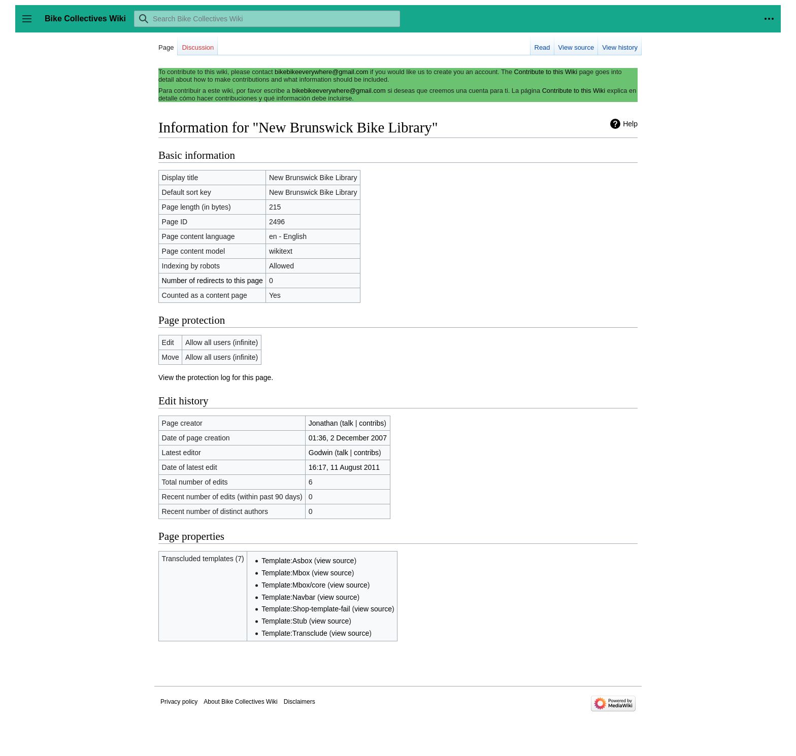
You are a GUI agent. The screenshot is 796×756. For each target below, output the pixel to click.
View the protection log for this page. (215, 377)
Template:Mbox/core (293, 585)
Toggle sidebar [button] (30, 23)
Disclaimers (299, 701)
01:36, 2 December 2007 (348, 438)
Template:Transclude (294, 633)
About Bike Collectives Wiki (240, 701)
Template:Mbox (285, 573)
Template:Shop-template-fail (305, 609)
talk (347, 423)
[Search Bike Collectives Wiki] (267, 19)
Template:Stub (284, 621)
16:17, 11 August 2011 (344, 467)
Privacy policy (178, 701)
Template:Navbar (288, 597)
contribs (371, 423)
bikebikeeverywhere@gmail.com (321, 72)
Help (630, 124)
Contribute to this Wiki (545, 72)
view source (335, 561)
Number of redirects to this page (212, 281)
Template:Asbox (286, 561)
